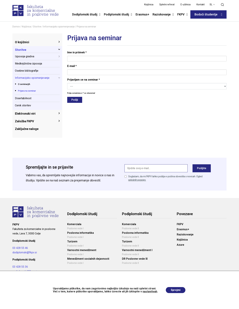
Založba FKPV (24, 121)
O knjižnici (22, 42)
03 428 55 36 (20, 266)
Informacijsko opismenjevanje (59, 26)
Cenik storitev (23, 105)
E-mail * (72, 66)
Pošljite (201, 168)
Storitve (37, 26)
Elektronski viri (25, 113)
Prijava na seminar (27, 91)
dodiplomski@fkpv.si (24, 252)
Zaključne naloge (27, 129)
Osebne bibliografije (26, 70)
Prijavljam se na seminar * (83, 79)
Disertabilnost (23, 98)
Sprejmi (175, 290)
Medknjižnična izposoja (28, 63)
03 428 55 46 (20, 248)
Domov (16, 26)
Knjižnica (26, 26)
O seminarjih (24, 84)
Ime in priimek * (77, 52)
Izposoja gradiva (24, 56)
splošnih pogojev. (137, 180)
